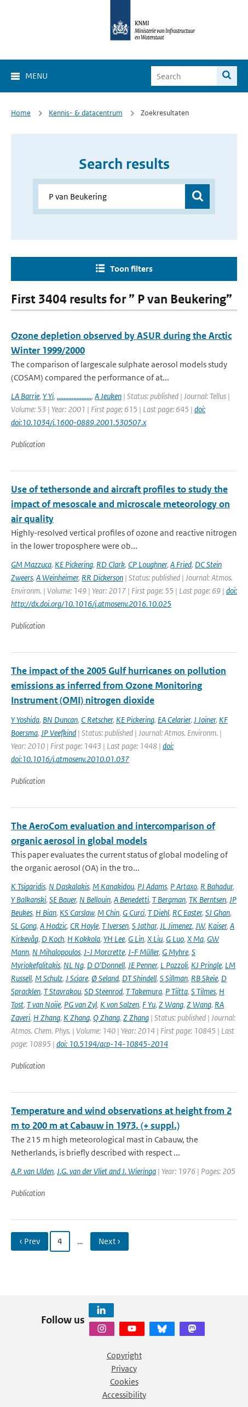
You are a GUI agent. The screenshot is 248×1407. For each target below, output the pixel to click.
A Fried (181, 564)
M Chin (108, 912)
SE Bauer (62, 899)
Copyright (124, 1355)
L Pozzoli (174, 965)
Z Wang (171, 1004)
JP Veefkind (58, 733)
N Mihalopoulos (56, 952)
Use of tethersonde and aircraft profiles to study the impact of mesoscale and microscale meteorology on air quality (120, 504)
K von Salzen (119, 1004)
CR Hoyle (84, 926)
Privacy (124, 1368)
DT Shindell (139, 978)
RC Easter (187, 912)
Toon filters (131, 268)
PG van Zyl (80, 1004)
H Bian (46, 912)
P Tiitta (176, 991)
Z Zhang (136, 1017)
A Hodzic (53, 926)
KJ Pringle (206, 965)
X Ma (195, 939)
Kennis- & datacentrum (86, 113)
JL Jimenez (176, 926)
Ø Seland (105, 978)
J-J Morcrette (104, 952)
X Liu (155, 939)
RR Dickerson (102, 577)
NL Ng (74, 965)
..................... (74, 396)
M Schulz (48, 978)
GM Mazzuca (31, 564)
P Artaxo (183, 886)
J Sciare (77, 978)
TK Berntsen (207, 899)
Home (21, 113)
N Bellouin (95, 899)
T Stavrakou (62, 991)
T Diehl (158, 912)
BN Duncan (60, 719)
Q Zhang (106, 1017)
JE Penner (142, 965)
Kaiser (217, 926)
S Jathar (144, 926)
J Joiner (205, 719)
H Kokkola (83, 939)
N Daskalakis (69, 886)
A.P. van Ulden (32, 1171)
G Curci (134, 912)
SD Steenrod (103, 991)
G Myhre (175, 952)
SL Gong (24, 926)
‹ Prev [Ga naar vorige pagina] (29, 1241)
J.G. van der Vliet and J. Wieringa (106, 1171)
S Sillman (174, 978)
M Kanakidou (113, 886)
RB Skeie (204, 978)
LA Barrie (25, 396)
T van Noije (44, 1004)
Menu (36, 76)
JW (200, 926)
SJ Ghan (217, 912)
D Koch (53, 939)
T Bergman (169, 899)
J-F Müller (143, 952)
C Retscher (97, 719)
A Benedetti (131, 899)
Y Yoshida (25, 719)
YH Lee (114, 939)
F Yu (148, 1004)
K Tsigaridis (28, 886)
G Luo (175, 939)
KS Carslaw (77, 912)
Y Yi (48, 396)
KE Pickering (74, 564)
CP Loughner (147, 564)
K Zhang (77, 1017)
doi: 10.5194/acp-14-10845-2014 (112, 1044)
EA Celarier (174, 719)
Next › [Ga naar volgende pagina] (109, 1241)
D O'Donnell (106, 965)
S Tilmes (203, 991)
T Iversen (115, 926)
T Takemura (144, 991)
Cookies (124, 1381)
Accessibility (124, 1395)
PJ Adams (152, 886)
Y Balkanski (28, 899)
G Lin (136, 939)
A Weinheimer (57, 577)
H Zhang (46, 1017)
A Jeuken (108, 396)
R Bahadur (216, 886)
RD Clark (110, 564)
